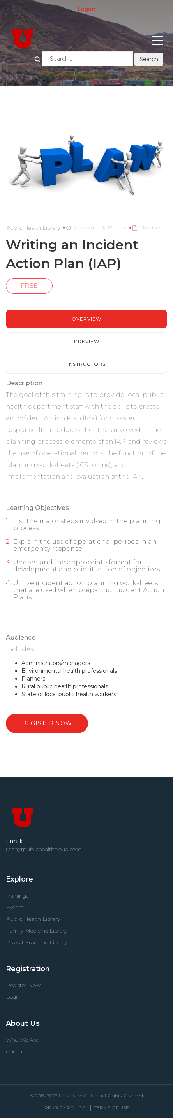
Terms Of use (111, 1108)
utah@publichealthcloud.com (43, 849)
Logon (86, 8)
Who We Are (22, 1039)
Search (38, 59)
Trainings (17, 895)
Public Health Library (33, 918)
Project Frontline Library (36, 942)
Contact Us (20, 1051)
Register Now (47, 723)
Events (14, 907)
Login (13, 996)
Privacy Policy (64, 1108)
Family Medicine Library (36, 930)
